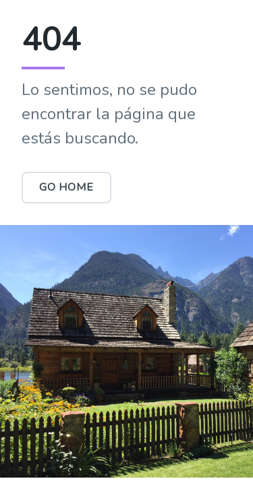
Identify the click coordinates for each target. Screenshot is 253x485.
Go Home (66, 187)
